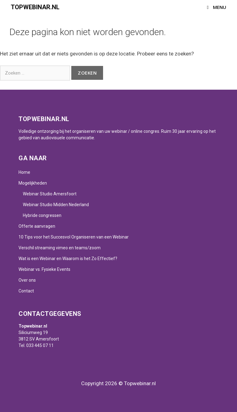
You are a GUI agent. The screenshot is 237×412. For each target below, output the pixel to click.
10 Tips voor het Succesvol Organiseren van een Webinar (74, 237)
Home (24, 172)
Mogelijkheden (33, 183)
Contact (26, 290)
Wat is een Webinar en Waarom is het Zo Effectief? (68, 258)
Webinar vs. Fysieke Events (44, 269)
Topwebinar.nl (35, 7)
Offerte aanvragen (37, 226)
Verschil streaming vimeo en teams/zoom (60, 247)
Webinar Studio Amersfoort (50, 193)
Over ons (27, 280)
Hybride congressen (42, 215)
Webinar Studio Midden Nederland (56, 204)
